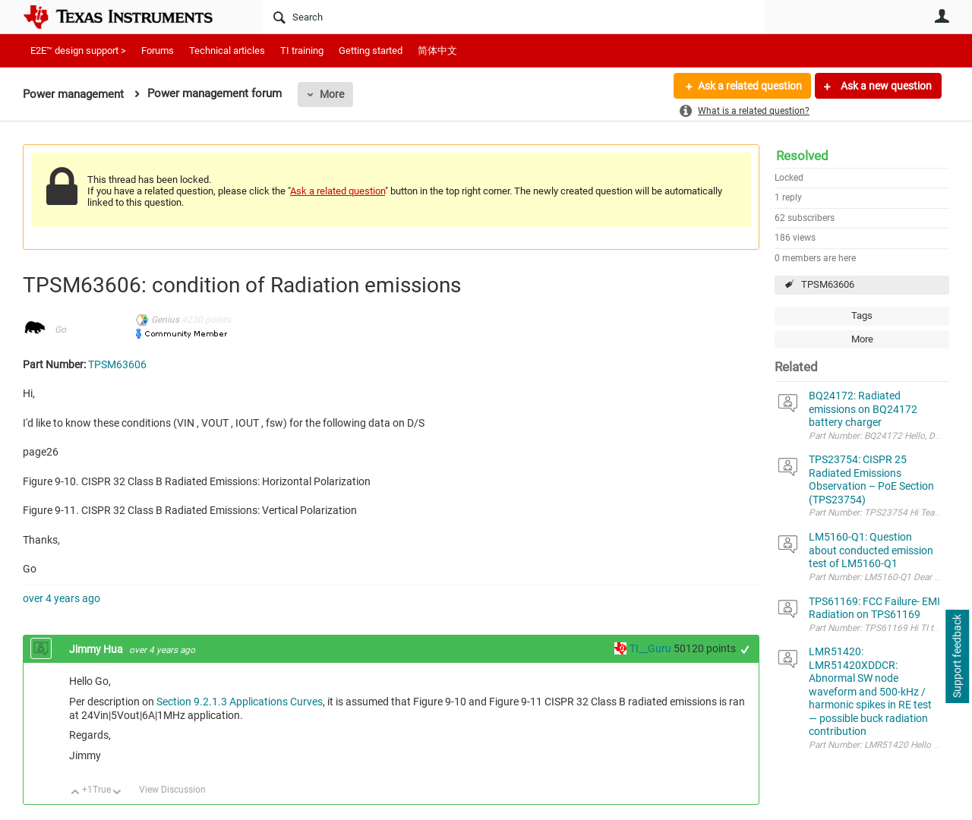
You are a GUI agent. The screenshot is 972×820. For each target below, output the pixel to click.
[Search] (513, 16)
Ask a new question (885, 86)
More (332, 94)
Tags (862, 315)
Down (117, 793)
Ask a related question (749, 86)
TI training (301, 50)
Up (75, 793)
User (941, 16)
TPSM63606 (827, 284)
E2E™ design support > (78, 50)
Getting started (370, 50)
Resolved (802, 155)
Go (60, 329)
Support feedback (957, 657)
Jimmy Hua (97, 649)
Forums (157, 50)
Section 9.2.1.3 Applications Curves (239, 701)
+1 (745, 649)
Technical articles (227, 50)
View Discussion (172, 789)
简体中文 (437, 50)
